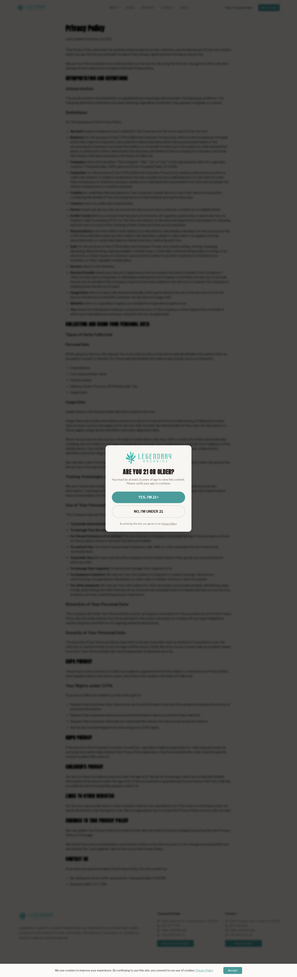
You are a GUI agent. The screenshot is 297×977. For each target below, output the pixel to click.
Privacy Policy (204, 970)
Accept (233, 970)
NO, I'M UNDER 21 (148, 511)
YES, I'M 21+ (148, 497)
